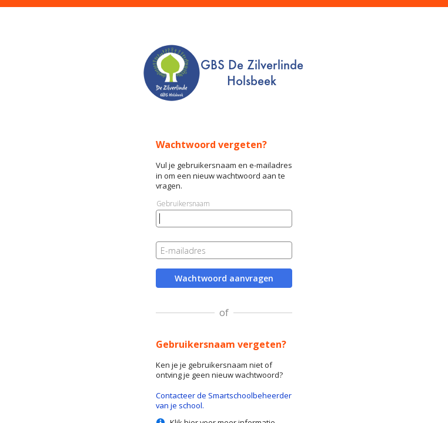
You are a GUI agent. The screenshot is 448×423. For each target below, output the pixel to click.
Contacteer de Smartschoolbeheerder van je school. (224, 400)
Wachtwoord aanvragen (224, 278)
